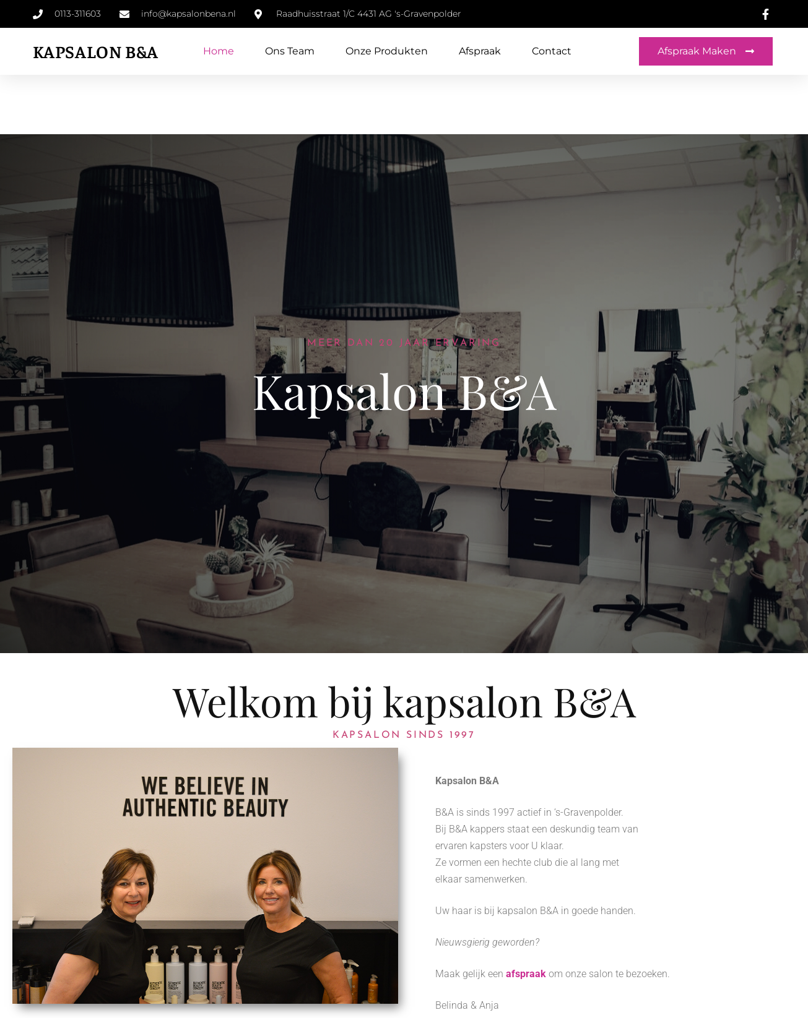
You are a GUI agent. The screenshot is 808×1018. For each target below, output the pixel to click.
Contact (551, 51)
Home (218, 51)
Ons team (290, 51)
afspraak (526, 974)
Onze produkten (386, 51)
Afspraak (480, 51)
